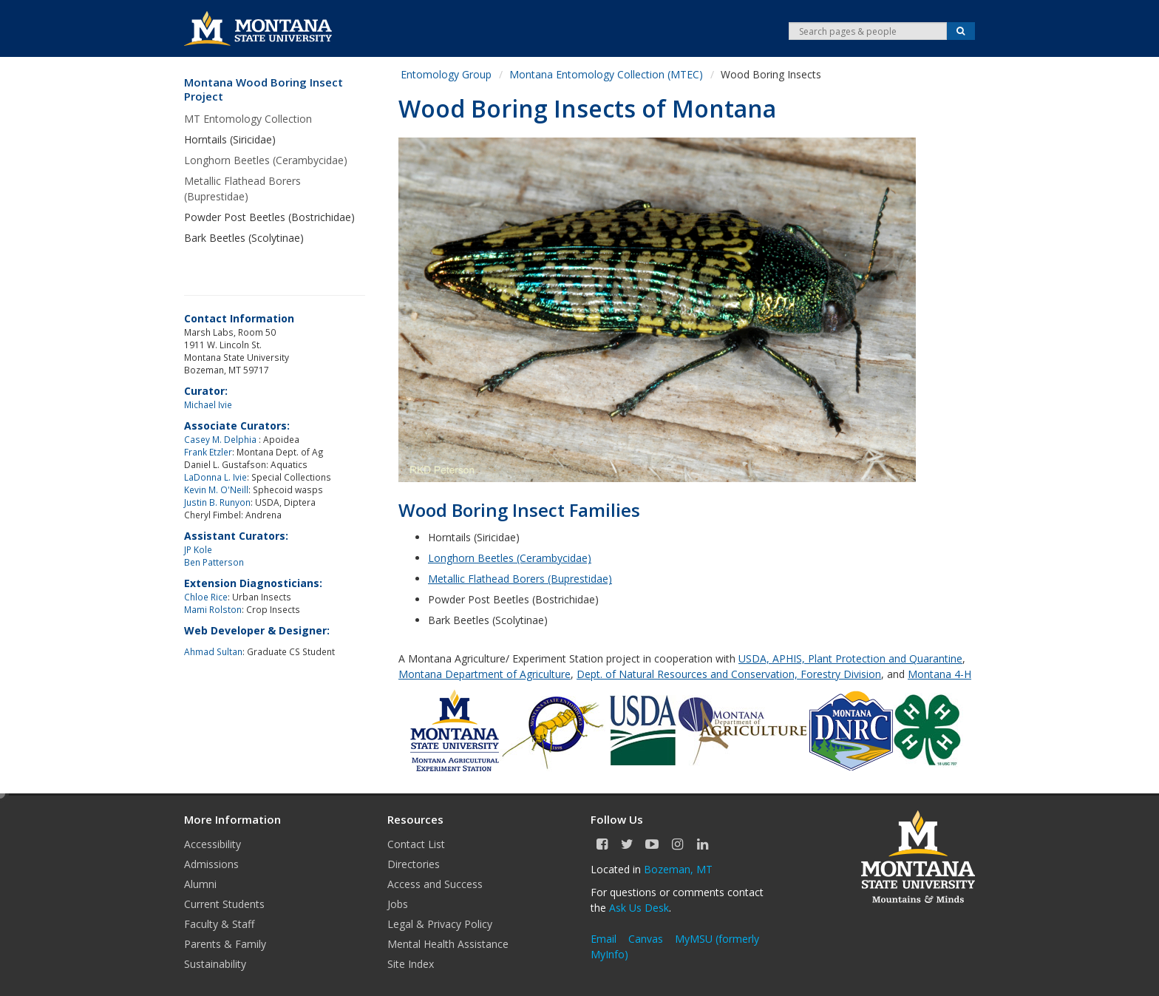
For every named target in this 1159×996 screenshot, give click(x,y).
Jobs (397, 904)
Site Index (410, 964)
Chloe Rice (206, 597)
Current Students (224, 904)
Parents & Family (225, 944)
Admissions (211, 864)
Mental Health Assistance (448, 944)
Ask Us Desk (639, 908)
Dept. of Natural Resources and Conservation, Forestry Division (729, 674)
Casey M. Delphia (221, 439)
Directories (413, 864)
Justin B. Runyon (217, 502)
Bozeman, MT (678, 869)
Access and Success (435, 884)
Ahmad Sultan (213, 651)
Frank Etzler (208, 452)
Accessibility (212, 844)
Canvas (645, 939)
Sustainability (215, 964)
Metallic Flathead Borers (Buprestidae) (242, 188)
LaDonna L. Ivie (215, 477)
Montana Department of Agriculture (484, 674)
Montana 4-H (939, 674)
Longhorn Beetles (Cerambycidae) (265, 160)
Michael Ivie (208, 404)
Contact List (416, 844)
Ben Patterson (214, 562)
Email (603, 939)
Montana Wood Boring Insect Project (263, 89)
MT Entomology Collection (248, 119)
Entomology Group (446, 74)
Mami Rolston (213, 609)
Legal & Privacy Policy (439, 924)
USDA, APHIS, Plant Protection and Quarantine (850, 658)
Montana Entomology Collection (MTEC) (606, 74)
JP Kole (198, 549)
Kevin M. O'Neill (216, 489)
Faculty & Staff (219, 924)
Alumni (200, 884)
